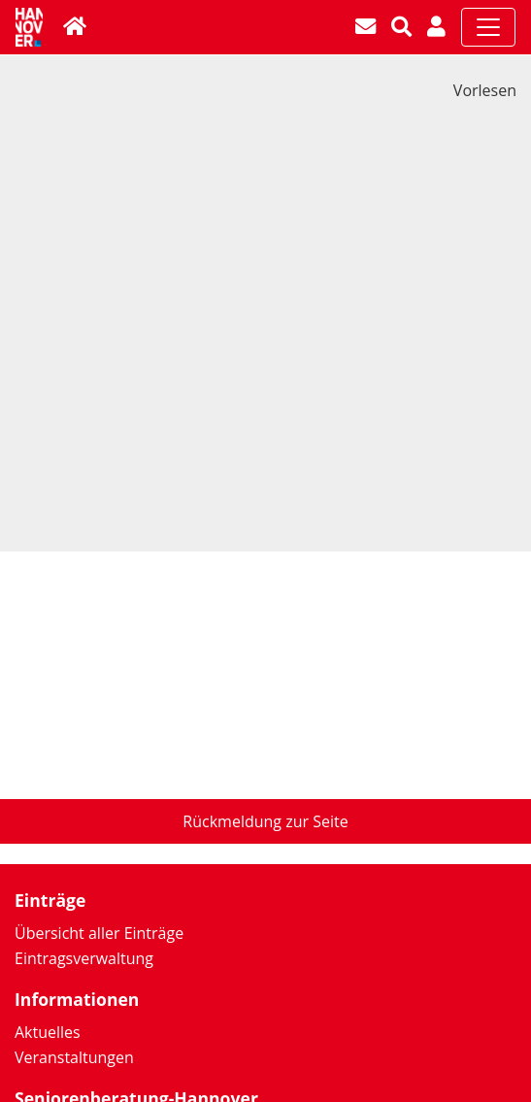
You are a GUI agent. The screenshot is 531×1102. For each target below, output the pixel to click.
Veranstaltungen (74, 1057)
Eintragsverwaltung (84, 958)
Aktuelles (48, 1032)
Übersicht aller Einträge (99, 933)
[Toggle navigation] (488, 27)
